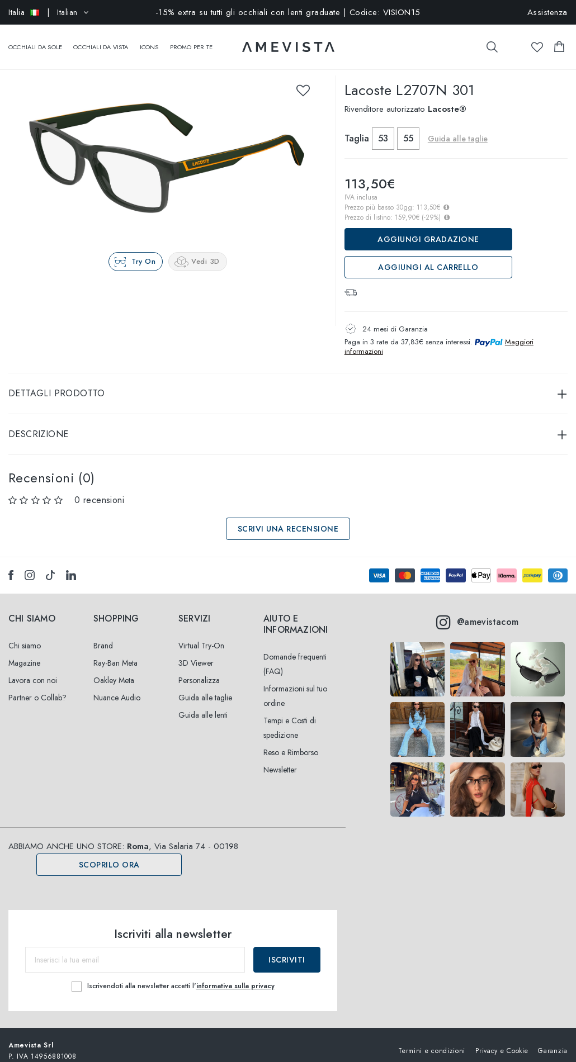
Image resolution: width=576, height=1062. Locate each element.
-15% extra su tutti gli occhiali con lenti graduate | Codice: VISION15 (288, 12)
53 (383, 127)
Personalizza (199, 669)
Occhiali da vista (100, 41)
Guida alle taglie (458, 127)
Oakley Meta (113, 669)
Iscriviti (286, 948)
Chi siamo (24, 634)
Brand (103, 634)
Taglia (356, 127)
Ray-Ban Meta (115, 651)
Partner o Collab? (37, 686)
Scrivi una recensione (288, 517)
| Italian (48, 12)
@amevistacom (477, 611)
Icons (149, 41)
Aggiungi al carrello (428, 256)
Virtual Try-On (201, 634)
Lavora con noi (32, 669)
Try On (143, 250)
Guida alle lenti (203, 703)
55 (408, 127)
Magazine (24, 651)
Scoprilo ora (109, 853)
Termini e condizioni (431, 1039)
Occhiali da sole (35, 41)
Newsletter (280, 758)
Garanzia (553, 1039)
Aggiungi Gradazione (428, 228)
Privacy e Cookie (501, 1039)
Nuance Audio (116, 686)
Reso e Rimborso (290, 741)
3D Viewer (196, 651)
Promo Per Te (191, 41)
